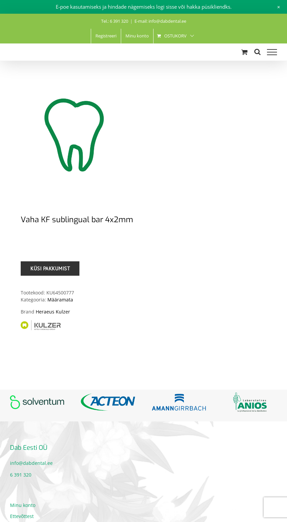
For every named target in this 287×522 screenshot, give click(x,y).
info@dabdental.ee (31, 463)
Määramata (60, 299)
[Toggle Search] (257, 51)
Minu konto (22, 505)
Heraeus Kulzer (53, 311)
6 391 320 (20, 475)
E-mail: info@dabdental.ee (160, 21)
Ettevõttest (22, 516)
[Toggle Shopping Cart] (244, 51)
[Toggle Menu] (272, 52)
